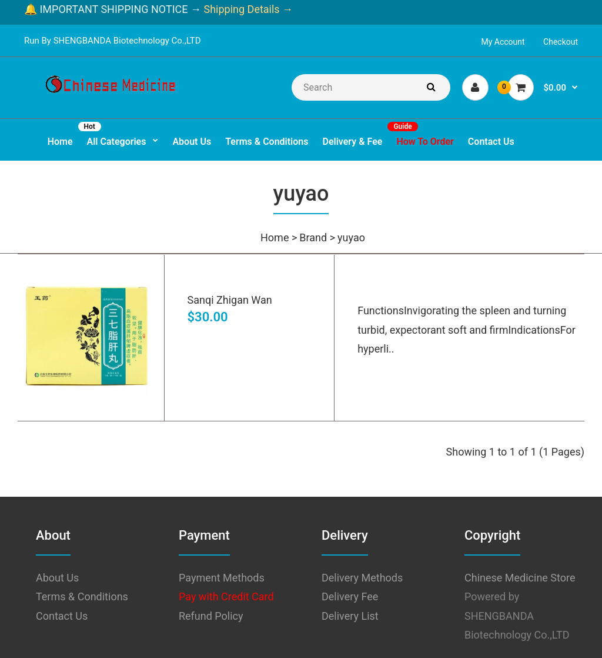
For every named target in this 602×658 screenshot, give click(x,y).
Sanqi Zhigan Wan (230, 300)
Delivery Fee (350, 596)
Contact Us (62, 616)
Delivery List (350, 616)
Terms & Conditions (82, 596)
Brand (313, 237)
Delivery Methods (362, 577)
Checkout (560, 41)
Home (274, 237)
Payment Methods (222, 577)
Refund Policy (211, 616)
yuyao (351, 237)
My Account (503, 41)
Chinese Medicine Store (519, 577)
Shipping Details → (247, 9)
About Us (57, 577)
